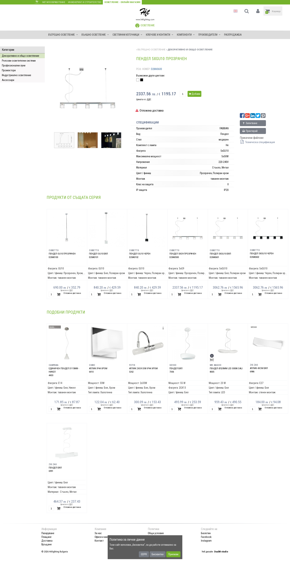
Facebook (206, 536)
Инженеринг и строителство (84, 2)
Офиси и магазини (104, 536)
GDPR (144, 554)
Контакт (99, 540)
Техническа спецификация (257, 142)
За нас (98, 533)
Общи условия (156, 533)
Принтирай (250, 130)
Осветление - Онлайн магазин (122, 2)
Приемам (173, 554)
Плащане (46, 536)
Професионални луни (13, 65)
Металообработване (53, 2)
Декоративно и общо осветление (20, 55)
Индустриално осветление (16, 75)
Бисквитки (157, 554)
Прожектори (9, 70)
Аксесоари (8, 80)
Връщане (46, 544)
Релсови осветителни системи (19, 60)
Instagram (206, 540)
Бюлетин (206, 533)
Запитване (249, 123)
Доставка (46, 540)
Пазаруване (47, 533)
